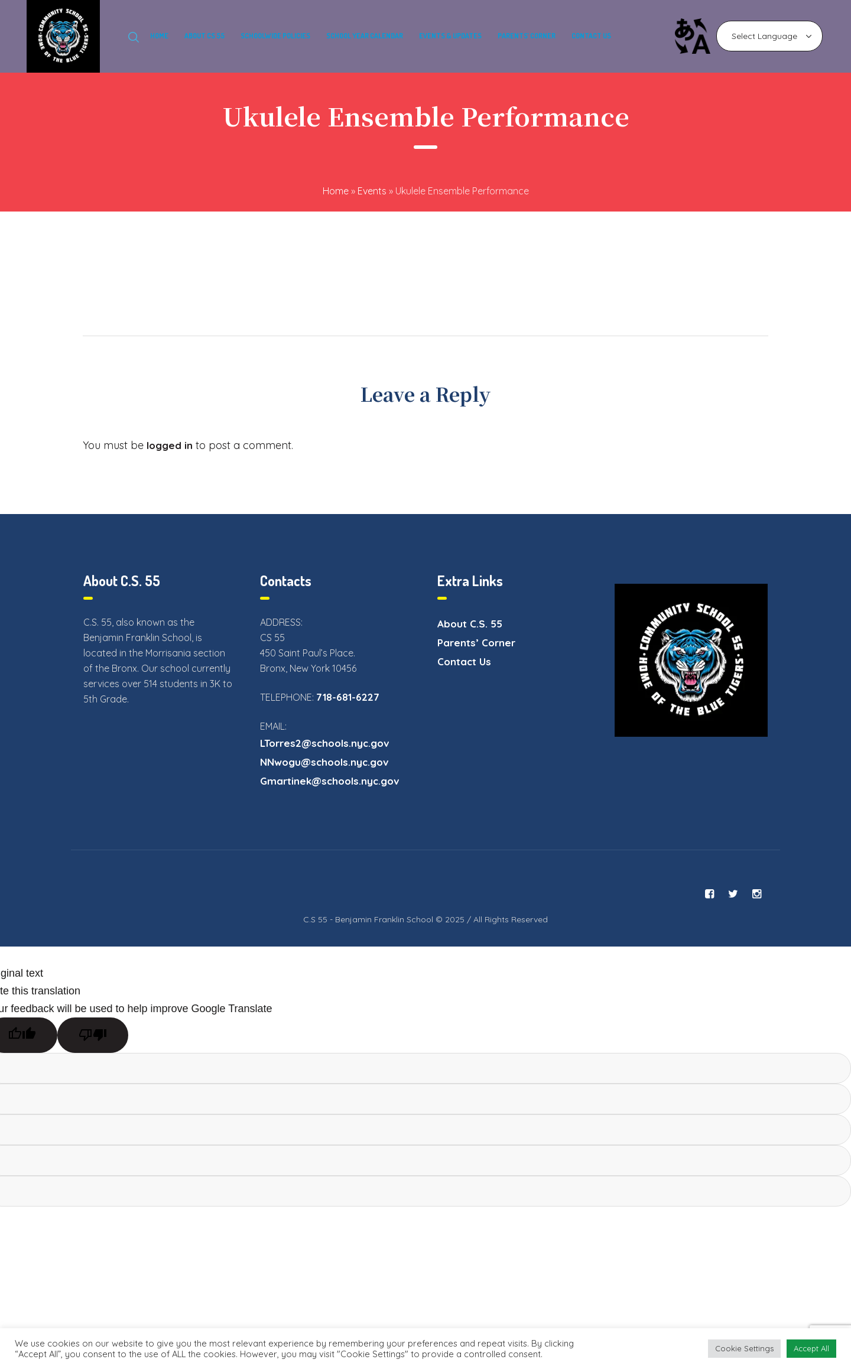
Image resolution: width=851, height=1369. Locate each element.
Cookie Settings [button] (744, 1348)
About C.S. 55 (469, 623)
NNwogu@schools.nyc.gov (324, 762)
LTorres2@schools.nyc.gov (324, 743)
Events (372, 191)
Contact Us (464, 661)
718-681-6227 (347, 697)
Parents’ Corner (476, 642)
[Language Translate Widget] (769, 36)
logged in (170, 445)
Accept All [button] (811, 1348)
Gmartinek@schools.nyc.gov (329, 781)
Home (336, 191)
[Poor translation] (92, 1035)
